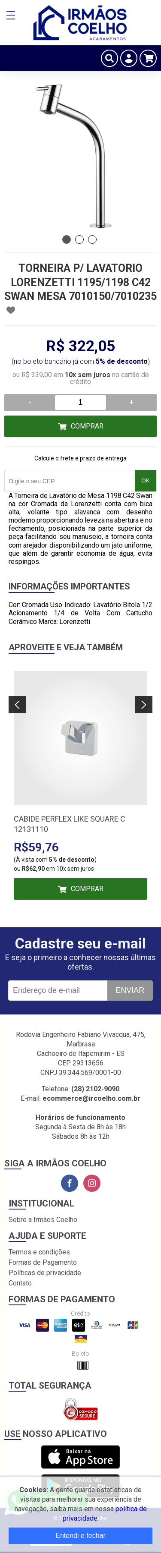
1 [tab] (66, 239)
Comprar (87, 426)
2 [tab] (79, 239)
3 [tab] (92, 239)
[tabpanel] (80, 154)
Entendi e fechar (80, 1535)
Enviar (129, 990)
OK (145, 480)
